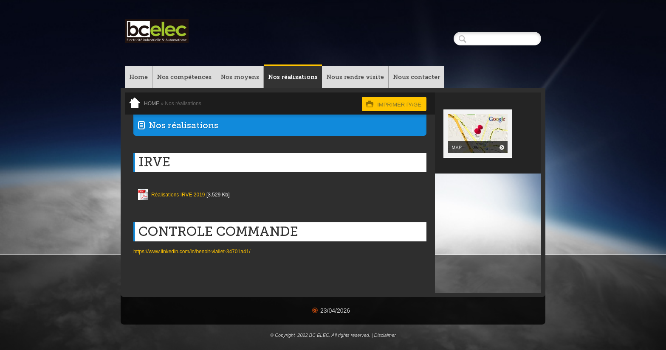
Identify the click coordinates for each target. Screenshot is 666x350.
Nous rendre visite (355, 77)
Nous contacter (416, 77)
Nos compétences (184, 77)
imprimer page (399, 104)
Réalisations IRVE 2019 (178, 195)
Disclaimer (385, 335)
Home (138, 77)
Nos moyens (239, 77)
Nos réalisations (293, 77)
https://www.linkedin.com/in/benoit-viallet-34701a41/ (191, 252)
